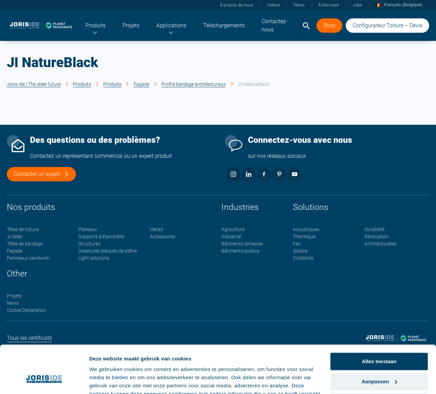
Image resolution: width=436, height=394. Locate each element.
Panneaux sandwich (28, 258)
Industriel (231, 237)
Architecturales (380, 244)
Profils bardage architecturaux (193, 84)
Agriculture (233, 229)
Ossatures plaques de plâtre (107, 251)
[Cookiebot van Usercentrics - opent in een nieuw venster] (44, 381)
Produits (82, 84)
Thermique (304, 237)
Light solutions (93, 258)
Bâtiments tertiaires (242, 244)
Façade (141, 84)
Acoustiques (306, 229)
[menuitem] (95, 25)
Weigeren (379, 361)
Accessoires (162, 237)
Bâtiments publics (240, 251)
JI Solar (15, 237)
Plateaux (87, 229)
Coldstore (303, 258)
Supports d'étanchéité (101, 237)
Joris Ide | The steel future (34, 84)
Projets (14, 296)
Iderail (156, 229)
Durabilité (374, 229)
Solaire (300, 251)
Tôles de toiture (23, 229)
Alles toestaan (379, 321)
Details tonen (105, 380)
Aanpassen (379, 341)
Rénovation (376, 237)
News (13, 303)
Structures (89, 244)
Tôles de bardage (25, 244)
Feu (297, 244)
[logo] (41, 25)
